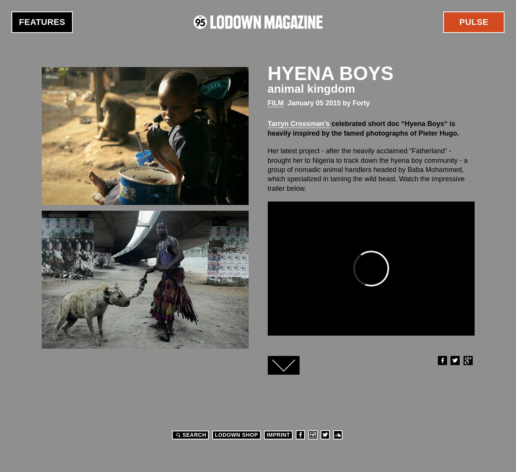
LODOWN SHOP (236, 435)
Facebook (442, 360)
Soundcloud (337, 434)
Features (42, 22)
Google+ (468, 360)
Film (276, 103)
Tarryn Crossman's (299, 124)
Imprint (278, 435)
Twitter (454, 360)
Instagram (313, 434)
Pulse (473, 22)
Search (190, 435)
